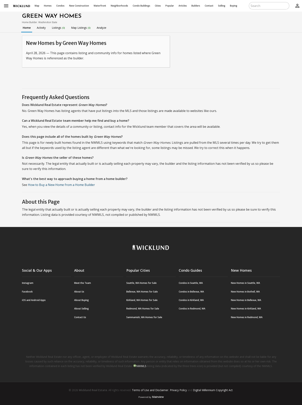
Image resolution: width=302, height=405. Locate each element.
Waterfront (100, 5)
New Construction (79, 5)
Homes (48, 5)
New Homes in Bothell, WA (245, 291)
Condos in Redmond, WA (192, 308)
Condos (60, 5)
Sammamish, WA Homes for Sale (144, 317)
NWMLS (141, 366)
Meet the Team (82, 283)
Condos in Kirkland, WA (191, 300)
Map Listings (81, 27)
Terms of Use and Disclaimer (150, 390)
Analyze (101, 27)
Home (27, 27)
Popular (169, 5)
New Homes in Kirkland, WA (246, 308)
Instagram (27, 283)
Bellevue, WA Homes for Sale (142, 291)
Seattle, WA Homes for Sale (141, 283)
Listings (58, 27)
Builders (195, 5)
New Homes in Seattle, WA (245, 283)
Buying (233, 5)
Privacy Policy (178, 390)
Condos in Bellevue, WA (191, 291)
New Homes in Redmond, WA (247, 317)
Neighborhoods (119, 5)
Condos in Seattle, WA (191, 283)
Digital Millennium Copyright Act (213, 390)
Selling (221, 5)
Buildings (141, 5)
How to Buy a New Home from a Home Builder (61, 185)
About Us (79, 291)
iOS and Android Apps (34, 300)
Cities (158, 5)
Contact (209, 5)
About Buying (81, 300)
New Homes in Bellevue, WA (246, 300)
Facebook (27, 291)
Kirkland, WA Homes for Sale (142, 300)
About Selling (81, 308)
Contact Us (80, 317)
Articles (183, 5)
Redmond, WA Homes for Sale (142, 308)
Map (37, 5)
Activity (41, 27)
